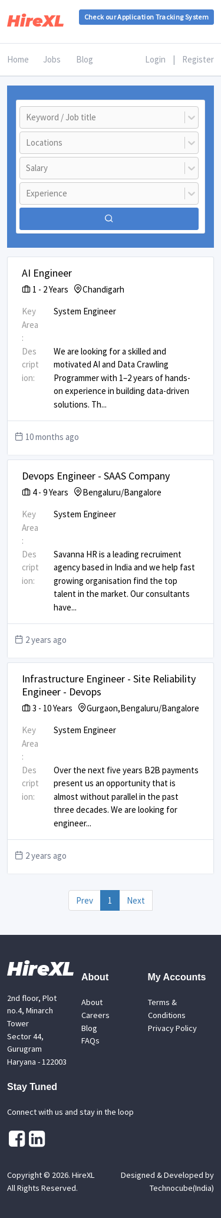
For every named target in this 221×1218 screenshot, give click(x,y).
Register (198, 59)
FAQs (90, 1040)
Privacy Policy (172, 1028)
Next (136, 900)
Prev (84, 900)
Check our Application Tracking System (146, 16)
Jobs (52, 59)
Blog (84, 59)
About (92, 1002)
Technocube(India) (182, 1188)
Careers (95, 1015)
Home (18, 59)
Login (155, 59)
